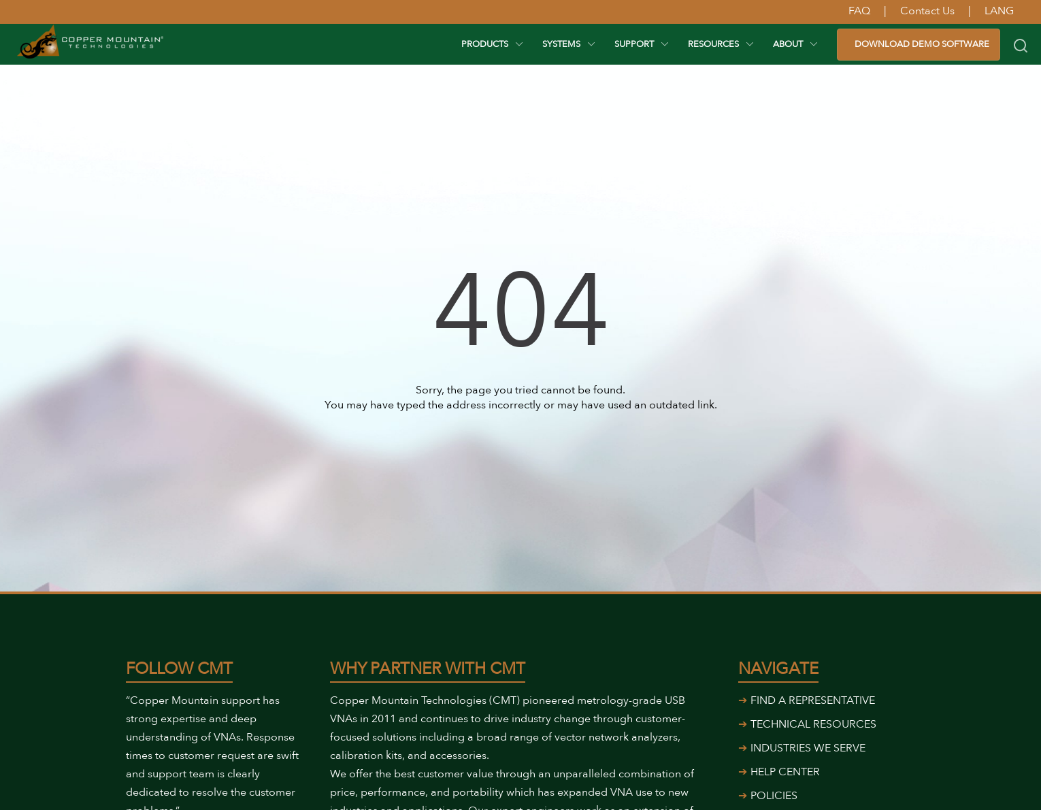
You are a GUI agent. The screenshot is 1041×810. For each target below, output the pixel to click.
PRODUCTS (484, 44)
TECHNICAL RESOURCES (813, 724)
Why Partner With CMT (427, 669)
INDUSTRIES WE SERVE (807, 748)
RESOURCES (713, 44)
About (788, 44)
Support (634, 44)
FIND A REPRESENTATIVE (812, 700)
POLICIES (773, 795)
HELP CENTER (785, 771)
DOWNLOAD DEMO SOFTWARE (922, 44)
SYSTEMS (561, 44)
